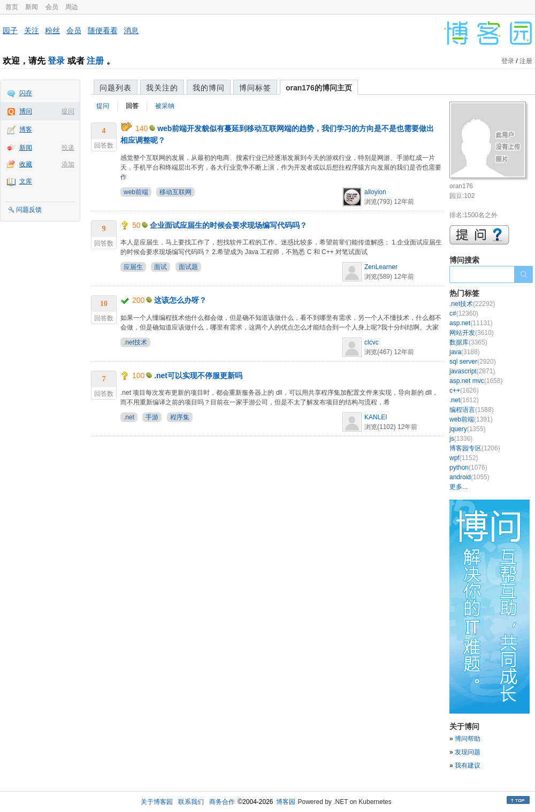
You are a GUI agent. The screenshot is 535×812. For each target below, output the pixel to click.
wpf (463, 458)
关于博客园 (157, 802)
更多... (458, 487)
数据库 (468, 342)
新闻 (31, 7)
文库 (25, 181)
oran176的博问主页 (319, 87)
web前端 (136, 192)
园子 (10, 30)
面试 (160, 267)
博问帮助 (467, 738)
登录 (56, 60)
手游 (152, 417)
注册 (95, 60)
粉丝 (52, 30)
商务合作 (222, 802)
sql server (472, 361)
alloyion (375, 192)
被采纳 (164, 106)
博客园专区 (474, 448)
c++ (464, 390)
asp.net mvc (475, 381)
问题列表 (116, 87)
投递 (68, 147)
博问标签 (255, 87)
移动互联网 (175, 192)
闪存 (25, 93)
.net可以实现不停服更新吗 (198, 375)
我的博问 (209, 87)
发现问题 (467, 752)
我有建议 (467, 765)
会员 (51, 7)
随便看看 (103, 30)
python (468, 467)
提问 (68, 111)
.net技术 (135, 342)
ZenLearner (381, 267)
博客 (25, 129)
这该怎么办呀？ (180, 300)
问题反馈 (29, 209)
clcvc (371, 342)
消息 (131, 30)
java (464, 352)
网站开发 (471, 332)
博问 (25, 111)
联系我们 (191, 802)
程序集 (179, 417)
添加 (68, 164)
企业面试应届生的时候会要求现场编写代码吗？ (228, 225)
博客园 (285, 802)
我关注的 (162, 87)
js (460, 438)
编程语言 (471, 409)
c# (463, 313)
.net (129, 417)
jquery (467, 429)
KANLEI (375, 417)
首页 (11, 7)
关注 (31, 30)
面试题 (188, 267)
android (469, 477)
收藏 (25, 164)
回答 (132, 106)
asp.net (471, 323)
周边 (71, 7)
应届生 (133, 267)
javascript (472, 371)
